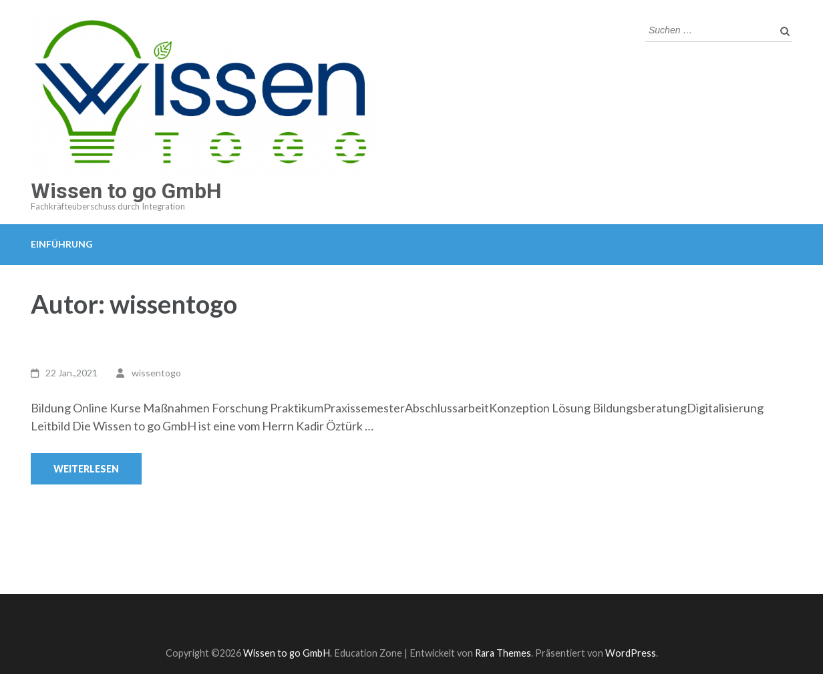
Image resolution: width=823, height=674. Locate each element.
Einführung (62, 244)
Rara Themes (503, 653)
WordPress (630, 653)
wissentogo (156, 372)
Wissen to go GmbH (126, 191)
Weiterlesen (86, 468)
